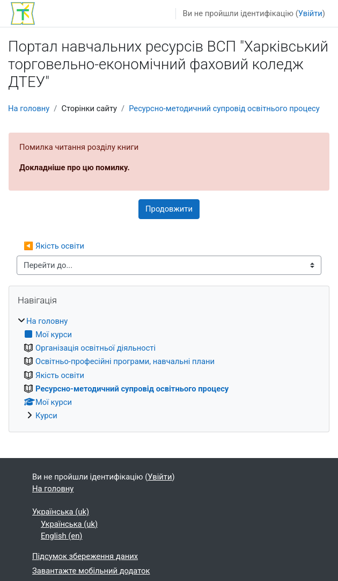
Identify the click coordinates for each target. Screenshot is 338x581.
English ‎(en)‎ (61, 536)
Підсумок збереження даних (85, 556)
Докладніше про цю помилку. (74, 167)
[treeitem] (169, 368)
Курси (46, 415)
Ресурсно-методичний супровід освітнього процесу (224, 108)
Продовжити (169, 209)
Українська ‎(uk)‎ (60, 512)
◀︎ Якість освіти (54, 246)
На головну (28, 108)
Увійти (310, 13)
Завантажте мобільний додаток (91, 571)
